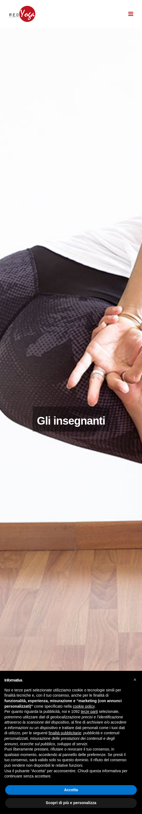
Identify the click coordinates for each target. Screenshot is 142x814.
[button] (134, 679)
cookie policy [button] (84, 706)
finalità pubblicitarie (65, 733)
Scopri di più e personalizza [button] (71, 803)
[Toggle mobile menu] (131, 14)
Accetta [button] (71, 790)
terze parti (89, 711)
